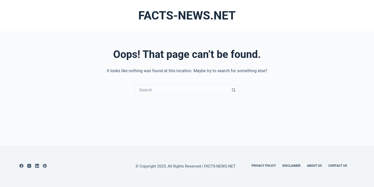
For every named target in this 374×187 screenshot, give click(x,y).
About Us (314, 166)
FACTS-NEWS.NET (187, 15)
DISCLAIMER (291, 166)
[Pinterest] (45, 166)
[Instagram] (29, 166)
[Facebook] (21, 166)
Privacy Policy (263, 166)
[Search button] (234, 90)
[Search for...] (182, 90)
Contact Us (337, 166)
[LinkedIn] (37, 166)
